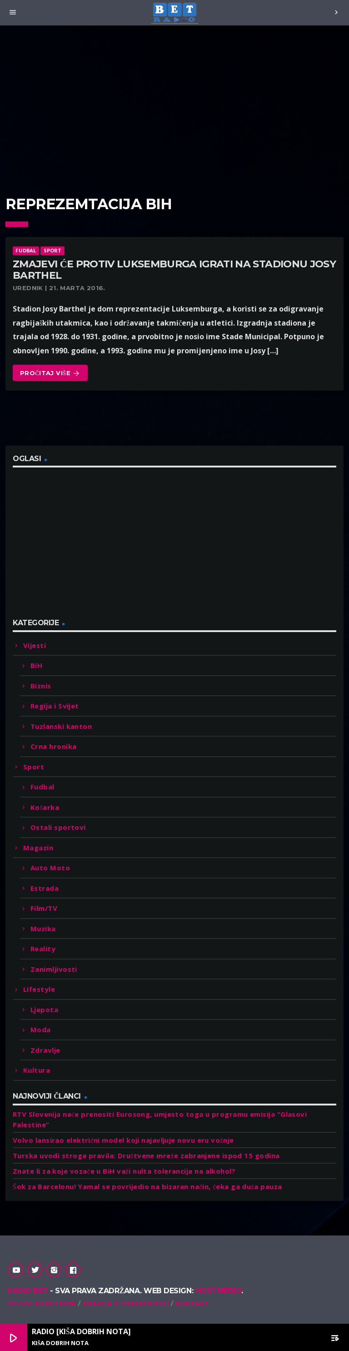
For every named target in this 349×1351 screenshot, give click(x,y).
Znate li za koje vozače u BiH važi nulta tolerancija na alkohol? (124, 1170)
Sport (53, 250)
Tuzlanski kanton (61, 726)
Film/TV (43, 908)
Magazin (38, 847)
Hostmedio (218, 1290)
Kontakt (192, 1303)
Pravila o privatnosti (126, 1303)
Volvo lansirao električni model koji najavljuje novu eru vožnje (123, 1140)
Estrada (44, 888)
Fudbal (25, 250)
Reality (42, 948)
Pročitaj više (50, 373)
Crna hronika (53, 746)
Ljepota (44, 1009)
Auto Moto (50, 867)
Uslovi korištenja (41, 1303)
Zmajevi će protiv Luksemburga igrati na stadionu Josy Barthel (174, 269)
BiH (36, 665)
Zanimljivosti (53, 969)
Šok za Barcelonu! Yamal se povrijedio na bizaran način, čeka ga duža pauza (147, 1186)
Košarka (44, 807)
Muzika (43, 928)
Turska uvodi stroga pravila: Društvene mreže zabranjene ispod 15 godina (146, 1155)
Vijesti (34, 645)
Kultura (36, 1070)
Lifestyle (39, 989)
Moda (40, 1029)
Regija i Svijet (54, 705)
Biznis (40, 685)
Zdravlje (45, 1050)
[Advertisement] (174, 104)
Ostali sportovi (58, 827)
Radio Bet (27, 1290)
